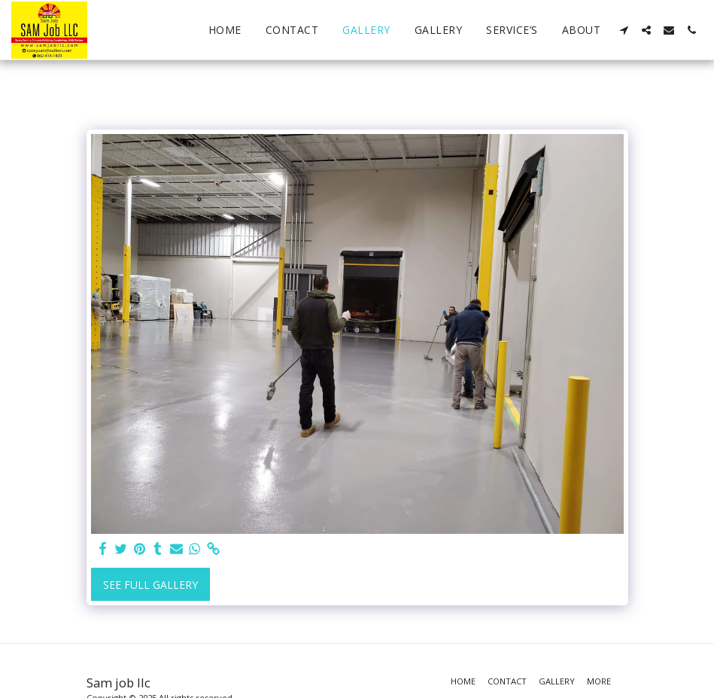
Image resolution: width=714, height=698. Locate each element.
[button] (623, 30)
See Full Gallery (150, 585)
